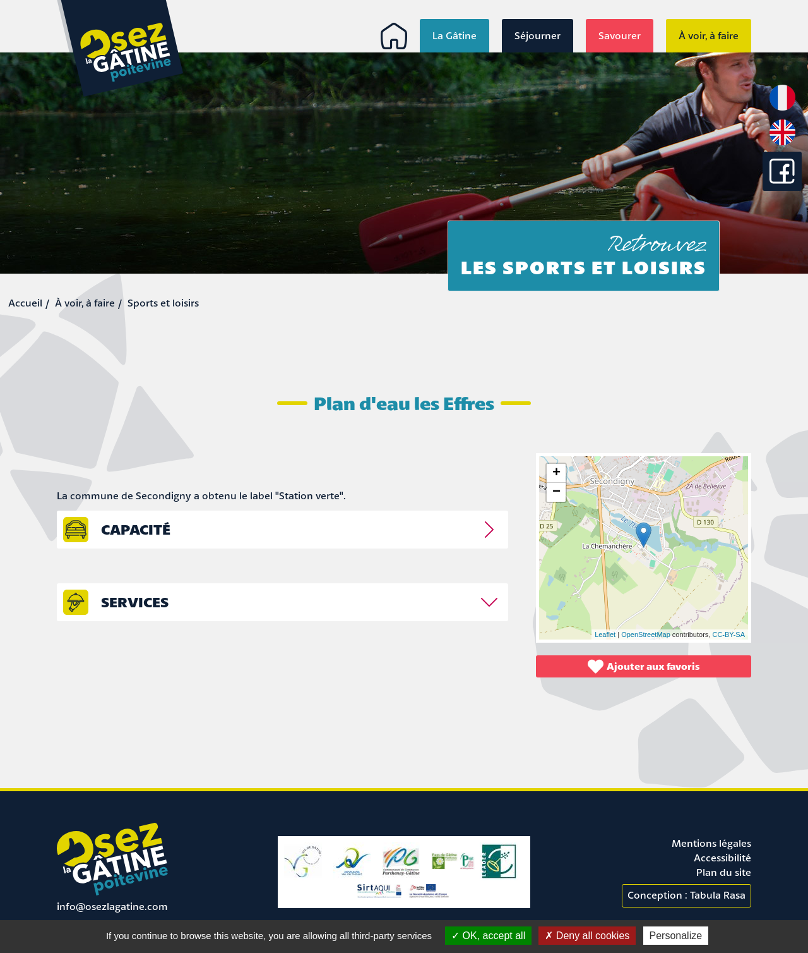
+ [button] (556, 473)
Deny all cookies (587, 935)
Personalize (676, 935)
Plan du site (723, 872)
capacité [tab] (135, 529)
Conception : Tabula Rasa (686, 895)
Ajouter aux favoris (644, 666)
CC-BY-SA (728, 634)
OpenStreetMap (645, 634)
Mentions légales (711, 843)
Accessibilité (722, 857)
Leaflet (605, 634)
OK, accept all (488, 935)
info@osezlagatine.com (112, 906)
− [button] (556, 492)
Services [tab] (135, 602)
